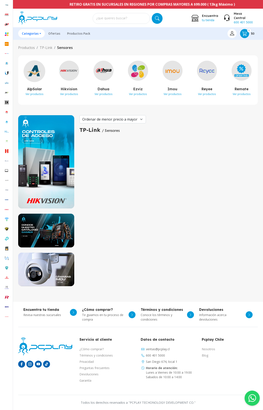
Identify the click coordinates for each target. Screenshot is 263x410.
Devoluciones (88, 374)
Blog (205, 355)
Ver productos (34, 94)
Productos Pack (78, 33)
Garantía (85, 380)
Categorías (30, 33)
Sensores (65, 47)
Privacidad (86, 362)
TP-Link (46, 47)
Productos (26, 47)
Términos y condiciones (96, 355)
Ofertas (54, 33)
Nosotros (208, 349)
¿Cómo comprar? (91, 349)
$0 (247, 33)
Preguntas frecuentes (94, 368)
